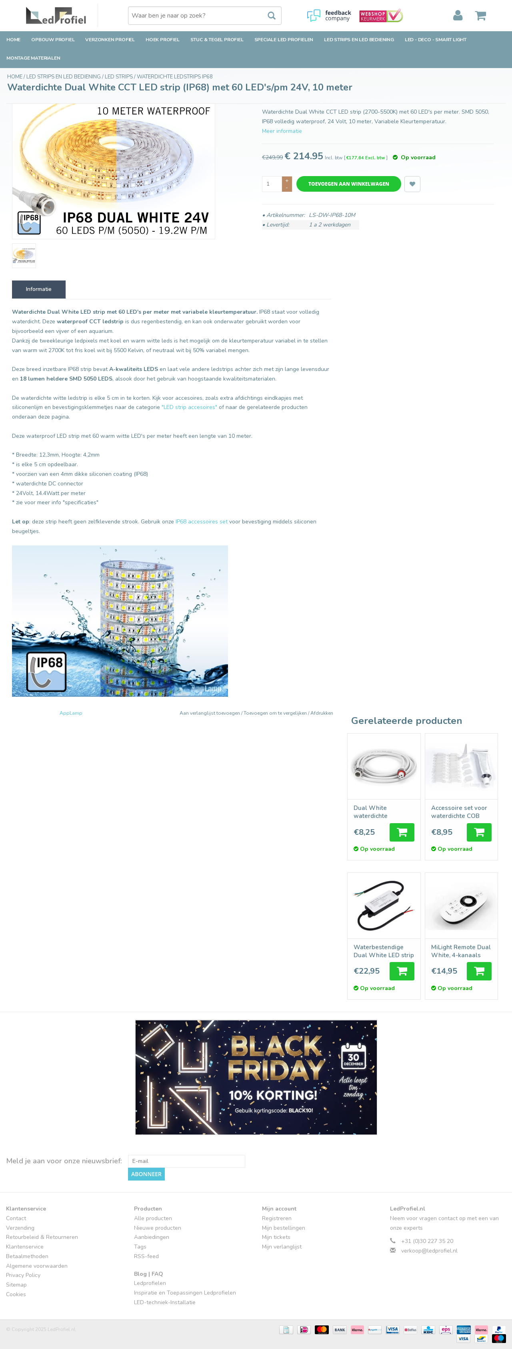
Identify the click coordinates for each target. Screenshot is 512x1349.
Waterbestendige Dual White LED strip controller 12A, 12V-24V (384, 951)
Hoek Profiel (163, 39)
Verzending (20, 1228)
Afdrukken (321, 713)
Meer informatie (282, 131)
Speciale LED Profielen (284, 39)
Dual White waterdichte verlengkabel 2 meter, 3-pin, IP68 (379, 812)
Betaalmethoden (27, 1256)
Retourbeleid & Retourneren (42, 1237)
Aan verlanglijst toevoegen (210, 713)
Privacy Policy (23, 1275)
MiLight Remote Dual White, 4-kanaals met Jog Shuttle (461, 951)
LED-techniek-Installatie (165, 1302)
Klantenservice (25, 1247)
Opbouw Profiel (52, 39)
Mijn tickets (276, 1237)
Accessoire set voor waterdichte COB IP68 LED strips (459, 812)
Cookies (16, 1294)
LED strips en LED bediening (359, 39)
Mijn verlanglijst (282, 1247)
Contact (16, 1218)
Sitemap (16, 1285)
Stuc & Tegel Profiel (217, 39)
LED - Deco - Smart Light (435, 39)
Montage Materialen (33, 58)
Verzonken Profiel (110, 39)
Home (13, 39)
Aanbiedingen (151, 1237)
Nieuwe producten (157, 1228)
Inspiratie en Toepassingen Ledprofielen (185, 1293)
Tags (140, 1247)
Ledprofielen (150, 1283)
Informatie (39, 289)
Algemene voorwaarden (37, 1266)
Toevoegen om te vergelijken (276, 713)
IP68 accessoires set (202, 521)
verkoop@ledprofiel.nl (429, 1251)
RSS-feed (146, 1256)
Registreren (277, 1218)
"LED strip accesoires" (189, 407)
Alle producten (153, 1218)
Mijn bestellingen (283, 1228)
